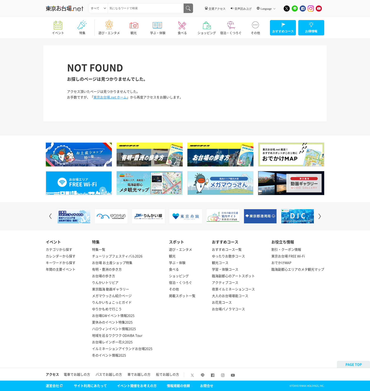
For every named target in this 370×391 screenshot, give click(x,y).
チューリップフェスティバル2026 (117, 256)
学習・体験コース (225, 269)
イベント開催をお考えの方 (137, 385)
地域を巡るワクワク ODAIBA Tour (117, 335)
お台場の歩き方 (103, 275)
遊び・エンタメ (109, 26)
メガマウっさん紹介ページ (112, 295)
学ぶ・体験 (158, 26)
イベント (58, 26)
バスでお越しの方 (109, 374)
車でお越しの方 (139, 374)
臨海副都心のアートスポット (233, 275)
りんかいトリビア (105, 282)
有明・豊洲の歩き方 (107, 269)
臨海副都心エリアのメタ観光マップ (297, 269)
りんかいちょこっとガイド (112, 302)
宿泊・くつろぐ (231, 26)
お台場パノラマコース (228, 308)
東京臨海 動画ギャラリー (110, 289)
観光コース (220, 262)
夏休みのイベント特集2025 (112, 322)
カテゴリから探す (59, 249)
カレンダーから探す (61, 256)
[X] (287, 8)
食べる (182, 26)
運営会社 (55, 385)
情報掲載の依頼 (178, 385)
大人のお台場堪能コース (230, 295)
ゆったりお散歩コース (228, 256)
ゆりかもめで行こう (107, 308)
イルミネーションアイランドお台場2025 (122, 348)
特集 (82, 26)
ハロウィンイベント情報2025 (114, 328)
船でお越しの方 (167, 374)
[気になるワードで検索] (188, 8)
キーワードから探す (61, 262)
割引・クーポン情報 (286, 249)
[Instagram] (311, 8)
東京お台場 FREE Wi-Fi (288, 256)
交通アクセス (217, 8)
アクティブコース (225, 282)
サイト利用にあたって (90, 385)
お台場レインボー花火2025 (112, 342)
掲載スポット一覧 (182, 295)
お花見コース (222, 302)
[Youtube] (319, 8)
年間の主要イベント (61, 269)
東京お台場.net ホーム (110, 97)
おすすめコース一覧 (227, 249)
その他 (255, 26)
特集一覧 (98, 249)
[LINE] (295, 8)
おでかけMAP (281, 262)
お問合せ (206, 385)
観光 (133, 26)
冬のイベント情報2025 (109, 355)
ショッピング (206, 26)
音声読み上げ (243, 8)
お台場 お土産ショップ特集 (112, 262)
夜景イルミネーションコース (233, 289)
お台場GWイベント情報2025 (113, 315)
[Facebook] (303, 8)
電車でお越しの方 (77, 374)
